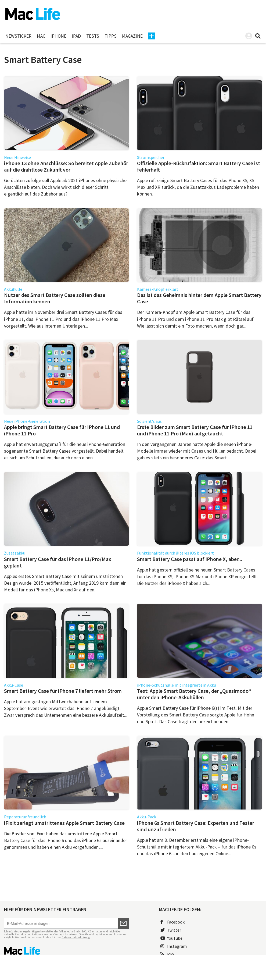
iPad (76, 36)
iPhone (58, 36)
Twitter (170, 930)
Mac (41, 36)
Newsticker (18, 36)
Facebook (172, 922)
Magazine (132, 36)
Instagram (173, 946)
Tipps (111, 36)
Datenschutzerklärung (76, 937)
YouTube (171, 938)
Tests (92, 36)
